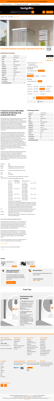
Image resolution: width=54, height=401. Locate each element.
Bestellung (29, 344)
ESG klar (39, 81)
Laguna (2, 372)
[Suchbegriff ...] (20, 12)
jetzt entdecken (43, 1)
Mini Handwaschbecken (44, 353)
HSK (1, 369)
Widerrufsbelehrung (31, 348)
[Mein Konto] (43, 12)
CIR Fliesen (42, 341)
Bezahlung (29, 339)
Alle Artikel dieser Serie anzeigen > (8, 53)
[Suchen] (32, 12)
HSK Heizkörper (43, 339)
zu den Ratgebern (11, 282)
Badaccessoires (43, 347)
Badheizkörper (43, 345)
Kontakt (15, 342)
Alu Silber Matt (41, 70)
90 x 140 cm (36, 88)
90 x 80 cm (30, 91)
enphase (2, 367)
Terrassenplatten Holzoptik (45, 350)
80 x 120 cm (49, 86)
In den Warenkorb (45, 97)
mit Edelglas (37, 76)
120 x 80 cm (30, 93)
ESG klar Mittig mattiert (32, 81)
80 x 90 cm (48, 88)
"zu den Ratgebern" (4, 243)
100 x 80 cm (48, 91)
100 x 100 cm (35, 86)
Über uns (15, 344)
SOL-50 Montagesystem (44, 351)
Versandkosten (30, 341)
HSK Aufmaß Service (10, 261)
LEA (1, 373)
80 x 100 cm (43, 93)
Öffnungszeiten (17, 341)
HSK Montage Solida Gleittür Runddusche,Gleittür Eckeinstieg (30, 263)
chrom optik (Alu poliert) (32, 70)
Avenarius (2, 363)
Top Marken (3, 361)
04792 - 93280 (36, 280)
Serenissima (3, 376)
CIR (1, 364)
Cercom (2, 366)
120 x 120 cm (42, 86)
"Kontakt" (2, 249)
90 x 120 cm (30, 88)
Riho (1, 375)
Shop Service (30, 337)
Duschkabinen (43, 348)
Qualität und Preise (17, 347)
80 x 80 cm (42, 88)
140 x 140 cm (36, 93)
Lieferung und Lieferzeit (31, 345)
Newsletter (16, 348)
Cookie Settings (17, 339)
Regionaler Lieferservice (31, 342)
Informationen (17, 337)
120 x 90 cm (35, 91)
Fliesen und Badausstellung (19, 345)
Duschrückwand (43, 354)
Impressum (29, 354)
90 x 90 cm (30, 86)
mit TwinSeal (43, 76)
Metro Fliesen (42, 342)
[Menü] (1, 12)
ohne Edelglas (30, 76)
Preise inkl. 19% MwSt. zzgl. (35, 62)
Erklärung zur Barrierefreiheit (32, 347)
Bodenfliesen (42, 344)
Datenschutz (29, 353)
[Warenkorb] (49, 12)
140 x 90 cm (42, 91)
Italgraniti (2, 370)
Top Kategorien (44, 337)
